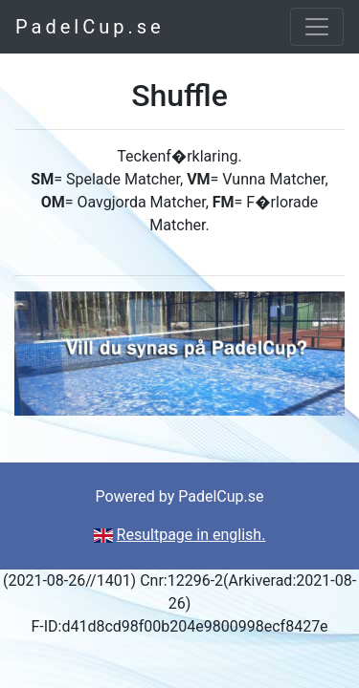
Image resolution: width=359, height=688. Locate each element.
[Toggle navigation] (317, 27)
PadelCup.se (90, 26)
